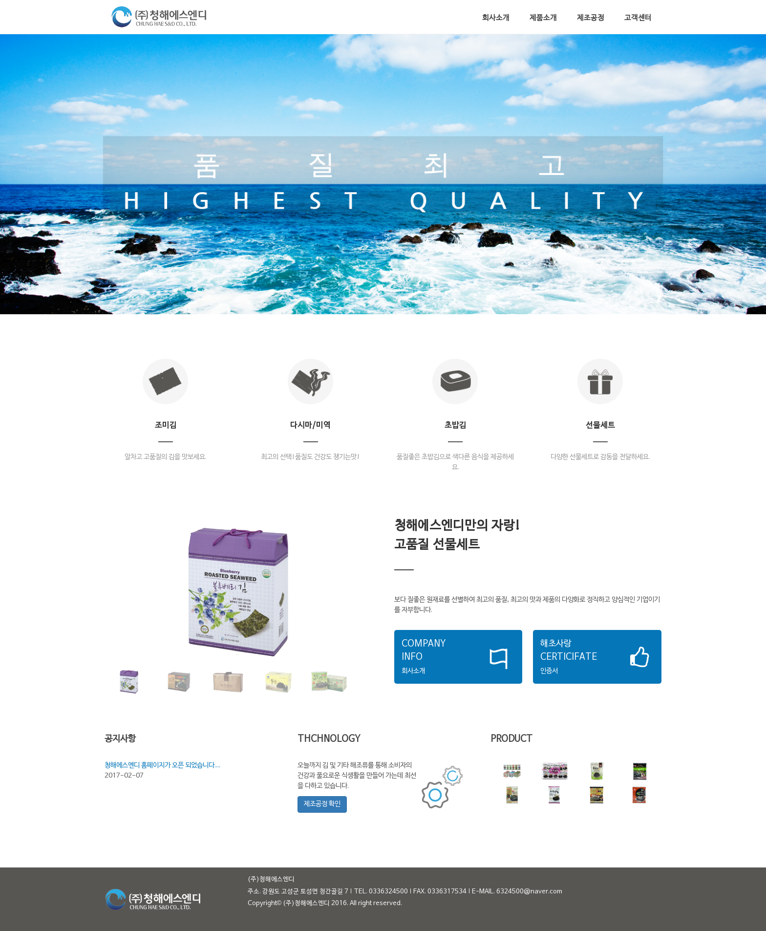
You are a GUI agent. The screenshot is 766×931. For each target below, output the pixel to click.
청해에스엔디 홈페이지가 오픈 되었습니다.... (162, 765)
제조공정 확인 (322, 804)
